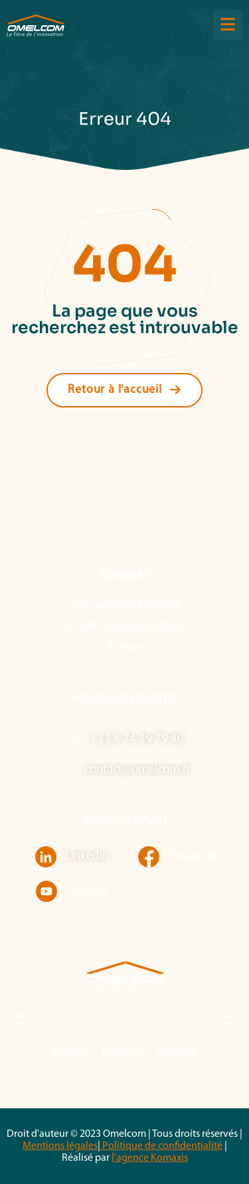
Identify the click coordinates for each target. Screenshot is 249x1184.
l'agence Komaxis (150, 1158)
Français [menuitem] (122, 1053)
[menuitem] (70, 1053)
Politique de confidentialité (161, 1146)
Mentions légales (60, 1146)
